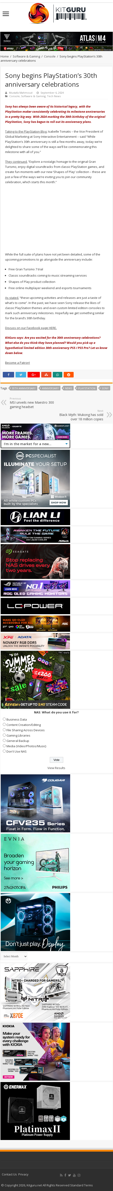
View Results (56, 768)
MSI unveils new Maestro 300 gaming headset (33, 403)
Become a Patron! (17, 363)
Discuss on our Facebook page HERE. (31, 328)
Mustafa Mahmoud (20, 92)
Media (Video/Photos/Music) (26, 746)
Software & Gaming (26, 56)
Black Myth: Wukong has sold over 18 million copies (79, 415)
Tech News (54, 96)
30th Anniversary (24, 388)
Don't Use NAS (16, 751)
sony (105, 388)
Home (4, 56)
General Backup (17, 741)
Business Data (16, 719)
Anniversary (50, 388)
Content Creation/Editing (23, 725)
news (68, 388)
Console (50, 56)
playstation (86, 388)
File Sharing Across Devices (25, 730)
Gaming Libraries (18, 735)
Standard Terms (81, 1185)
